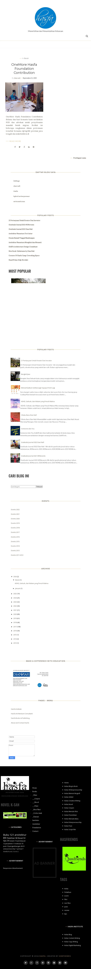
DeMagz (17, 181)
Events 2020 (15, 519)
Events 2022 (15, 509)
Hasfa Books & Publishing (20, 718)
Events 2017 (15, 532)
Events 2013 (15, 550)
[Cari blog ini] (23, 486)
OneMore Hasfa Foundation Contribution (24, 68)
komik (16, 851)
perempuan (21, 841)
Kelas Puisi (68, 826)
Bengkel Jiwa (25, 374)
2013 (15, 643)
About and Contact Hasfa (20, 723)
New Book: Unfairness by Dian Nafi (21, 251)
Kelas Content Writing (72, 938)
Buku (6, 834)
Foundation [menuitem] (36, 828)
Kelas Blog (68, 934)
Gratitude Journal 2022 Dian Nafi (20, 229)
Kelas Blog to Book (71, 786)
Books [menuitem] (34, 792)
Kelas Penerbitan (70, 815)
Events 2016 (15, 537)
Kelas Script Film (70, 829)
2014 (15, 639)
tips (5, 840)
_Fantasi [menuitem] (35, 817)
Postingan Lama (79, 158)
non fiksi (67, 903)
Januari (18, 588)
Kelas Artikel (68, 797)
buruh (26, 58)
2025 (15, 594)
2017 (15, 627)
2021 (15, 610)
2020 (15, 614)
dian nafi (17, 78)
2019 (15, 618)
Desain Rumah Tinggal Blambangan (21, 238)
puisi (5, 846)
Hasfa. (42, 956)
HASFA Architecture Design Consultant (23, 247)
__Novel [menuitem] (35, 802)
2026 (15, 576)
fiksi (65, 899)
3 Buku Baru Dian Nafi (29, 415)
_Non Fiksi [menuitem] (36, 810)
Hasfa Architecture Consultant (22, 714)
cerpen (12, 841)
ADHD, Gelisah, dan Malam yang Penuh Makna (38, 401)
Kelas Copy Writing (71, 942)
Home (66, 783)
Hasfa (16, 191)
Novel (20, 838)
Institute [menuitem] (35, 820)
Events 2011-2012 (17, 555)
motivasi (18, 843)
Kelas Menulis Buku (71, 819)
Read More (15, 141)
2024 (15, 598)
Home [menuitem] (34, 788)
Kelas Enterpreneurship (73, 822)
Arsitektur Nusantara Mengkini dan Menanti (25, 242)
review (66, 910)
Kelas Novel (68, 804)
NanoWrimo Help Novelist (18, 260)
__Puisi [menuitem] (35, 806)
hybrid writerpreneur (22, 196)
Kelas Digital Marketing (72, 945)
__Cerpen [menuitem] (36, 799)
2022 (15, 606)
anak (10, 851)
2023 (15, 602)
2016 (15, 631)
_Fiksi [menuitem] (34, 795)
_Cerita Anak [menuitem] (37, 813)
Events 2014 (15, 546)
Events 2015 (15, 541)
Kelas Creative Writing (72, 801)
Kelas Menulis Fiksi (71, 811)
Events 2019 (15, 523)
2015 (15, 635)
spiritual (19, 849)
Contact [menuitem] (35, 831)
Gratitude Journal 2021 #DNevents (21, 225)
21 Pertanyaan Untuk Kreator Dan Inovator (24, 220)
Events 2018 (15, 528)
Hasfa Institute (16, 709)
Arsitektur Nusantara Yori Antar (20, 234)
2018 (15, 622)
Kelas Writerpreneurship (73, 790)
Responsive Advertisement (13, 868)
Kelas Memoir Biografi (72, 793)
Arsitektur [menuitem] (36, 824)
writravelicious (19, 201)
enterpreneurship (9, 849)
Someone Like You (27, 429)
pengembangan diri (16, 846)
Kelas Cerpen (69, 808)
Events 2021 (15, 514)
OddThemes (65, 956)
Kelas (66, 889)
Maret (17, 580)
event (66, 896)
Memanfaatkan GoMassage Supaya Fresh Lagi (38, 388)
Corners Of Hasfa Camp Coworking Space (24, 256)
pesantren (9, 843)
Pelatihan (11, 838)
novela (5, 851)
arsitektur (20, 834)
